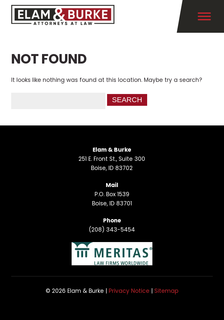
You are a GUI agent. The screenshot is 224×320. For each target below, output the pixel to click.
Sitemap (166, 291)
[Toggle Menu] (204, 16)
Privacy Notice (129, 291)
